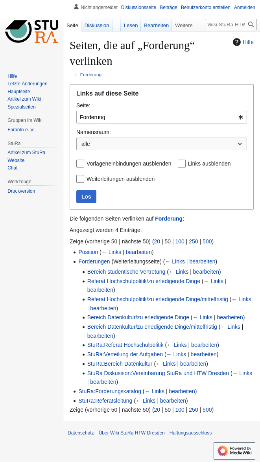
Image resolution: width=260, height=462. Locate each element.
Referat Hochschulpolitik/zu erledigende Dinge (143, 281)
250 (193, 241)
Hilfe (242, 42)
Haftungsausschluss (191, 433)
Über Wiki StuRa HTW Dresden (132, 433)
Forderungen (94, 261)
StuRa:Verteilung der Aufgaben (125, 354)
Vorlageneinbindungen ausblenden (129, 163)
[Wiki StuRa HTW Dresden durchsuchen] (231, 24)
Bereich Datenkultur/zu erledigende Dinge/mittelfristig (152, 327)
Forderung (90, 74)
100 (179, 241)
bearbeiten (139, 252)
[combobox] (161, 117)
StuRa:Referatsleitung (105, 401)
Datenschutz (81, 433)
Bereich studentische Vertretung (126, 272)
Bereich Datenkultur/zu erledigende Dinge (138, 317)
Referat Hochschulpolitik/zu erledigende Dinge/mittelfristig (157, 299)
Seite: (83, 105)
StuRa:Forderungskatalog (109, 391)
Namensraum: (93, 132)
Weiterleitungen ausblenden (121, 179)
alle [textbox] (85, 144)
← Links (111, 252)
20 (157, 241)
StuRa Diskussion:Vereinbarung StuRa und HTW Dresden (158, 373)
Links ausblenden (209, 163)
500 (207, 241)
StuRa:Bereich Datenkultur (120, 364)
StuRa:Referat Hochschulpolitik (125, 345)
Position (88, 252)
